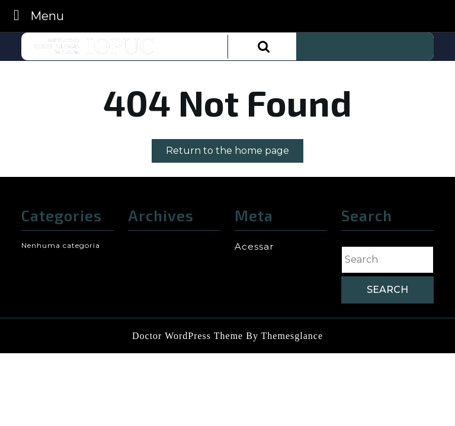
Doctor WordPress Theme (187, 336)
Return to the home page (234, 153)
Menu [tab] (35, 15)
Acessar (254, 246)
